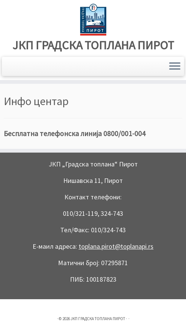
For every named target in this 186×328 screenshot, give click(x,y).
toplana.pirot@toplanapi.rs (116, 246)
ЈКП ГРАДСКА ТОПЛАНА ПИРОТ (93, 45)
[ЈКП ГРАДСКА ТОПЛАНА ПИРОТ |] (93, 20)
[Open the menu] (174, 66)
